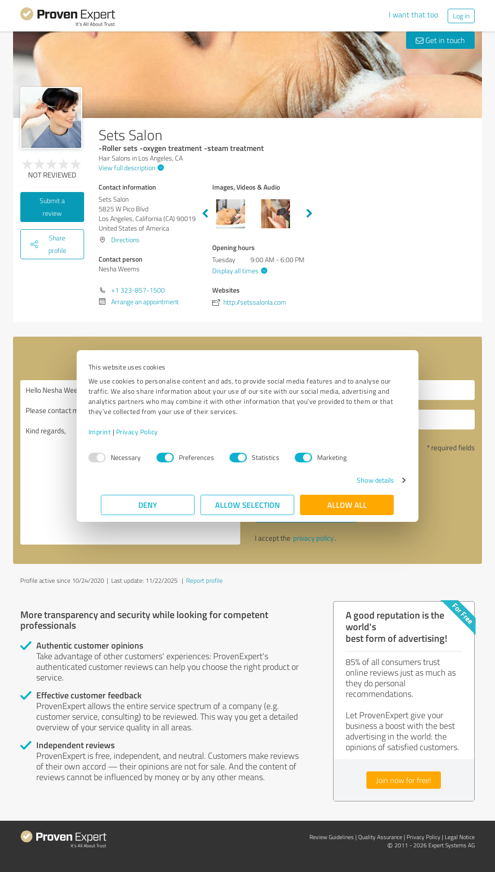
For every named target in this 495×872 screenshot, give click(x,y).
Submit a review (52, 207)
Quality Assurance (380, 837)
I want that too (413, 14)
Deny (148, 504)
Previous (205, 214)
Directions (125, 239)
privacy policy (313, 538)
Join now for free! (403, 780)
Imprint (112, 431)
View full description (130, 167)
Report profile (204, 580)
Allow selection (247, 504)
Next (309, 214)
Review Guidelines (331, 837)
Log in (461, 15)
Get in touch (440, 40)
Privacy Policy (150, 431)
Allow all (347, 504)
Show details (362, 480)
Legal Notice (460, 837)
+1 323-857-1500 (138, 290)
